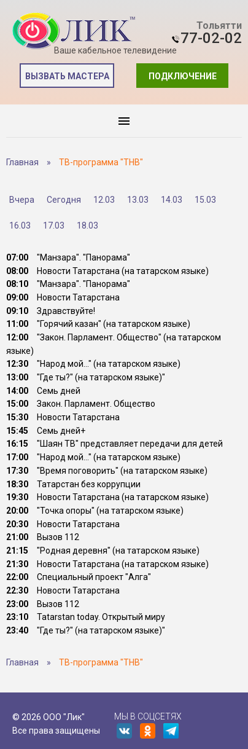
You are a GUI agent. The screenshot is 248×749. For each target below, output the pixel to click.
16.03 (20, 225)
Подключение (183, 76)
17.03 (53, 225)
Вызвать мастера (67, 76)
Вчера (21, 200)
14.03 (171, 200)
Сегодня (64, 200)
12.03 (104, 200)
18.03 (87, 225)
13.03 (138, 200)
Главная (22, 162)
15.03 (205, 200)
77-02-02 (211, 38)
